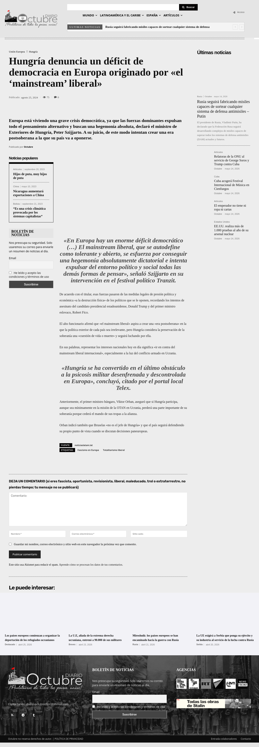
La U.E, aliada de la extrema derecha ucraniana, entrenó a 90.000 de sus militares (97, 639)
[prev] (235, 26)
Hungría (33, 51)
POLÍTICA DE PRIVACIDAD (69, 743)
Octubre (28, 146)
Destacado (10, 649)
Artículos (17, 169)
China (16, 186)
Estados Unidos (222, 222)
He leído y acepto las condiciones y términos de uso (29, 275)
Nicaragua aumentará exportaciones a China (28, 193)
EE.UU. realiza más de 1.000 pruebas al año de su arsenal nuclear (231, 230)
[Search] (188, 7)
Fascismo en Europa (88, 449)
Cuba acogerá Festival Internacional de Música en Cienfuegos (231, 184)
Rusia (199, 96)
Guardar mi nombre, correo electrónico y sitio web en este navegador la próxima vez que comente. (75, 544)
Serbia (199, 649)
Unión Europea (17, 51)
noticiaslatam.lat (84, 445)
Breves (72, 649)
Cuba (216, 177)
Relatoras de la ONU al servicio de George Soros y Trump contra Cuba (231, 160)
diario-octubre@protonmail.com (47, 708)
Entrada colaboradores (224, 743)
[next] (241, 26)
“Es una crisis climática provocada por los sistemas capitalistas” (29, 212)
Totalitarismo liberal (114, 449)
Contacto (246, 743)
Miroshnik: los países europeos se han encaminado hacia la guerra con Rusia (161, 639)
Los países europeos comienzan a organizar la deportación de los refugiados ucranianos (30, 639)
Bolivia (16, 204)
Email (12, 258)
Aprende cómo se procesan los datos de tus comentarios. (91, 564)
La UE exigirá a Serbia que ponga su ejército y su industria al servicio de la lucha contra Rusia (225, 639)
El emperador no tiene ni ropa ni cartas (230, 207)
